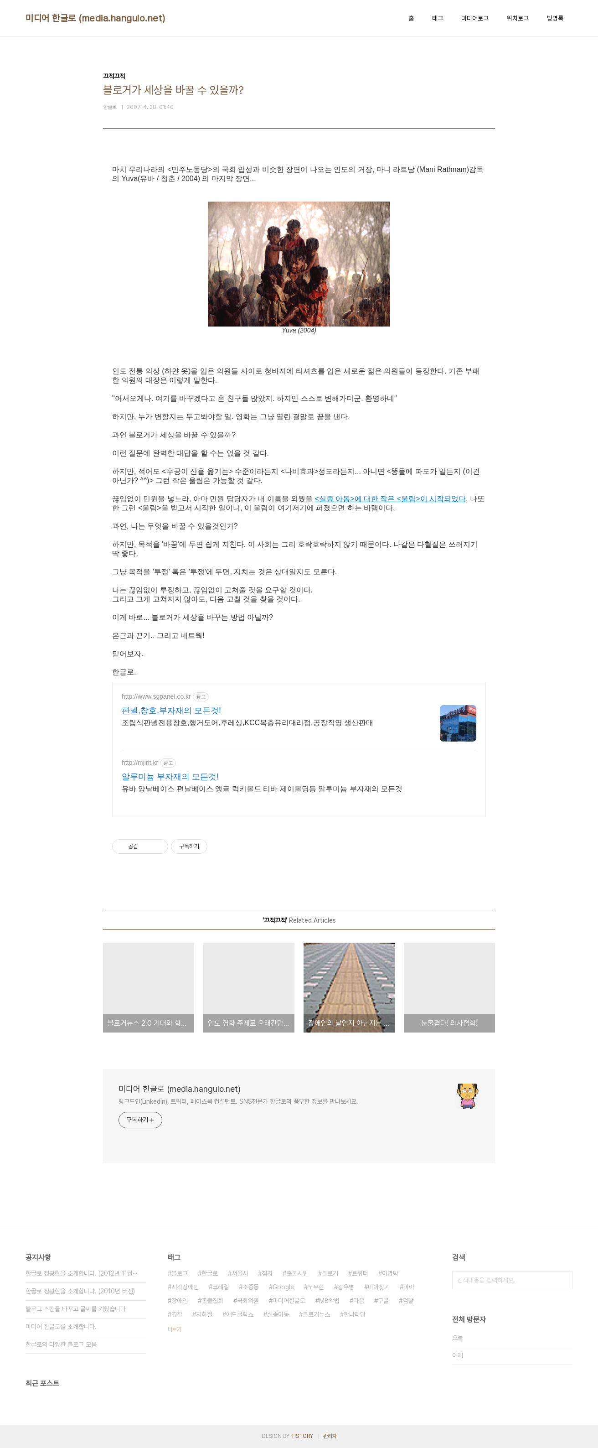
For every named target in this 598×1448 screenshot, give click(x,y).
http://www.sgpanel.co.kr (156, 696)
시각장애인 (185, 1287)
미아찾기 (379, 1287)
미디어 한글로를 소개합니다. (61, 1326)
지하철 (204, 1314)
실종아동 (278, 1314)
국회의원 (248, 1300)
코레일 (220, 1287)
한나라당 (355, 1314)
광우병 (346, 1287)
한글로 (209, 1273)
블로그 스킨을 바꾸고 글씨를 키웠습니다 (76, 1309)
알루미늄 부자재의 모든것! (170, 776)
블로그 (179, 1273)
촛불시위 (297, 1273)
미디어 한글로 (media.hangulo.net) (95, 18)
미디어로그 (475, 18)
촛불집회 (212, 1300)
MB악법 (329, 1300)
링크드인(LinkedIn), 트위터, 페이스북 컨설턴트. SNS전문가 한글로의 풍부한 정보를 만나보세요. (238, 1101)
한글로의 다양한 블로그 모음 (61, 1344)
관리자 (330, 1436)
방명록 (555, 18)
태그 (437, 18)
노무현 (316, 1287)
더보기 (174, 1329)
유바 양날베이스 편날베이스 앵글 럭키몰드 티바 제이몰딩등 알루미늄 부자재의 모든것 (262, 789)
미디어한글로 (289, 1300)
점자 (267, 1273)
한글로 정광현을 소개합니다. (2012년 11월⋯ (82, 1273)
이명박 (390, 1273)
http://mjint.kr (140, 762)
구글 (383, 1300)
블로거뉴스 (316, 1314)
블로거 (330, 1273)
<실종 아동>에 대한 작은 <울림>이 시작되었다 (390, 499)
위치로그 (518, 18)
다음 (358, 1300)
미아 (408, 1287)
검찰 (407, 1300)
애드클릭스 (239, 1314)
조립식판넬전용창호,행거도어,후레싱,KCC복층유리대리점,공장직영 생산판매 (247, 723)
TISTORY (302, 1436)
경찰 (176, 1314)
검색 (563, 1280)
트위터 (360, 1273)
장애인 (179, 1300)
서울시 (240, 1273)
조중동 (250, 1287)
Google (283, 1287)
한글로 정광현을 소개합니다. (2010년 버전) (80, 1291)
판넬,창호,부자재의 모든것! (171, 710)
